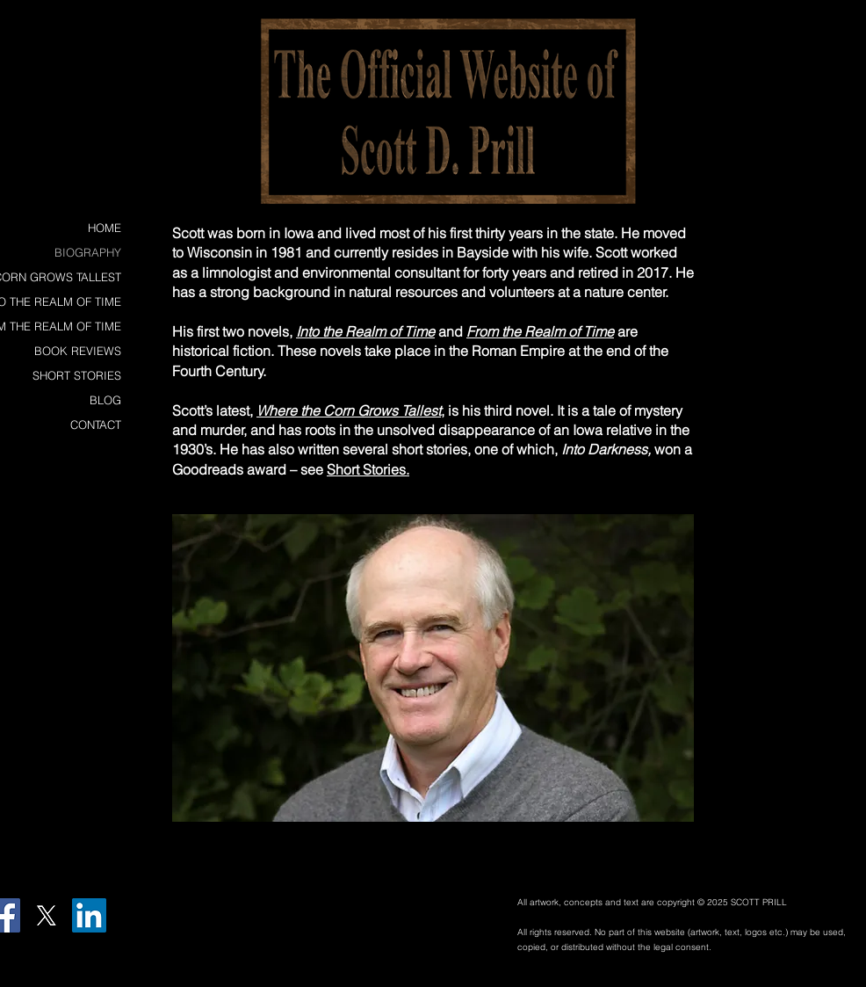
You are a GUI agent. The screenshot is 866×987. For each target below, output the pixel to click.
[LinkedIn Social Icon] (89, 915)
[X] (46, 915)
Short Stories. (368, 469)
